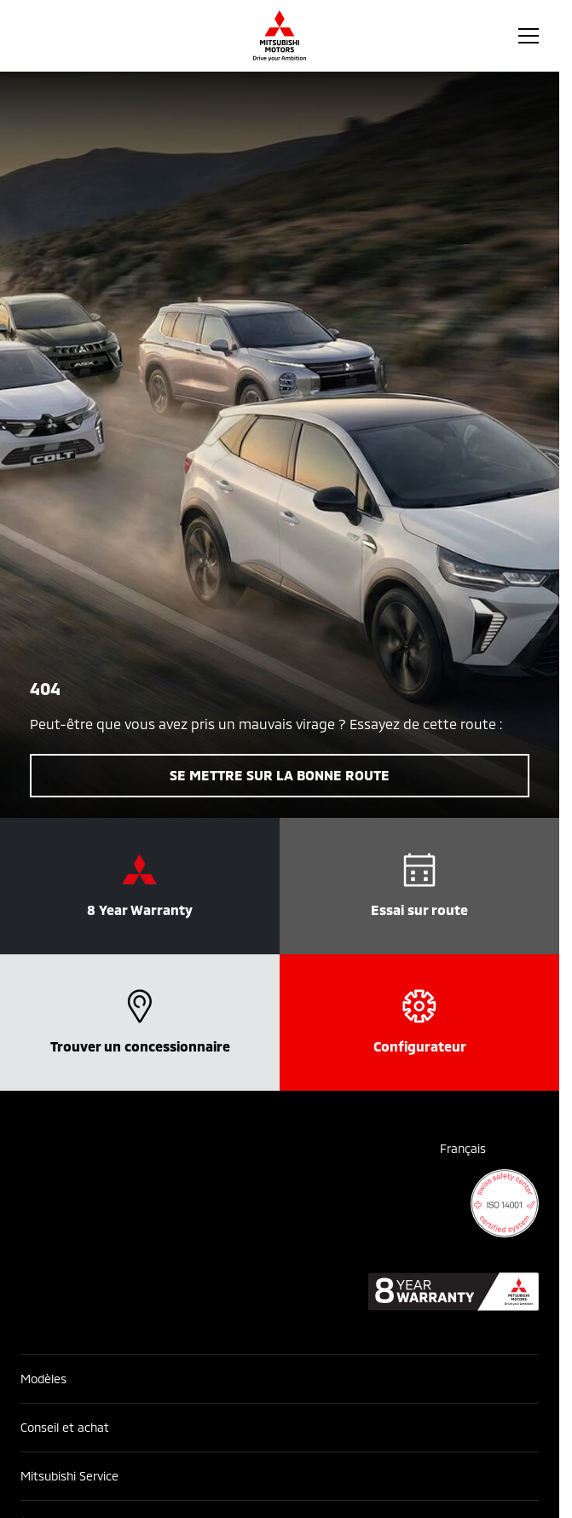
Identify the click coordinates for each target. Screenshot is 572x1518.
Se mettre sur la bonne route (280, 775)
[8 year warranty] (453, 1291)
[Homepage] (279, 35)
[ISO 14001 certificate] (505, 1203)
